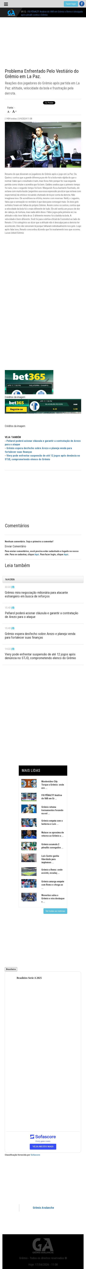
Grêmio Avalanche (43, 1207)
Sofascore (35, 1155)
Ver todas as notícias (55, 911)
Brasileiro (11, 969)
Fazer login (71, 4)
